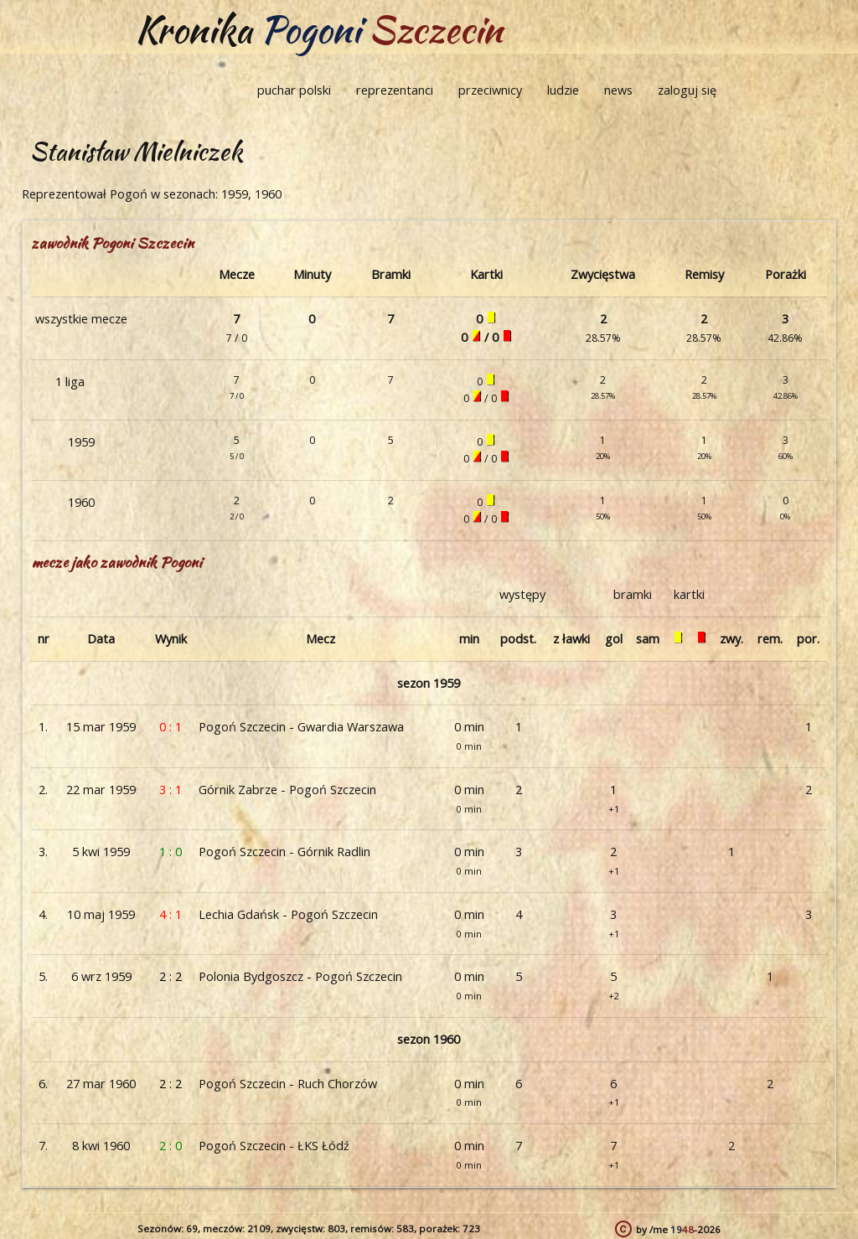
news (618, 90)
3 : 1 (170, 790)
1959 (81, 442)
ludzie (563, 90)
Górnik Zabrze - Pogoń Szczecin (287, 790)
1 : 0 (170, 852)
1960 (81, 502)
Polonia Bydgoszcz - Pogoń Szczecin (300, 976)
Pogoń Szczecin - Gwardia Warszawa (301, 727)
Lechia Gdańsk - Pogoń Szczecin (288, 914)
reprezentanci (394, 90)
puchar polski (294, 90)
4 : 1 (170, 914)
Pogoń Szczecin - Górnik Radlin (284, 852)
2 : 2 (170, 976)
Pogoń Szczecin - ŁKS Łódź (274, 1146)
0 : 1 (170, 727)
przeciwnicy (490, 90)
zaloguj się (687, 90)
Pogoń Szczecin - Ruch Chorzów (288, 1084)
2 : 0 (170, 1146)
